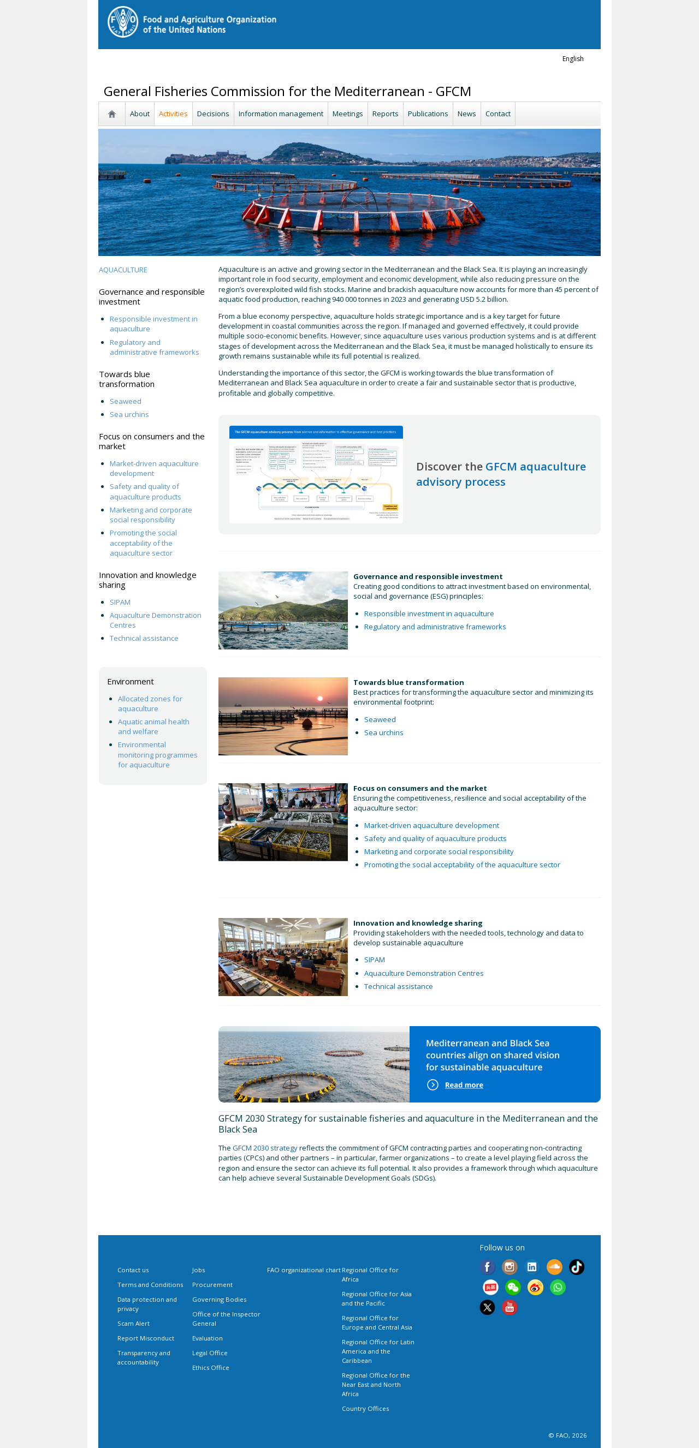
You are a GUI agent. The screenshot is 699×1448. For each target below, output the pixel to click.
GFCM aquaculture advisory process (501, 474)
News (467, 113)
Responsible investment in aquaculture (430, 613)
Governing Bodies (219, 1299)
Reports (385, 113)
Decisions (213, 113)
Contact (498, 113)
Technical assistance (144, 638)
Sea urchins (129, 414)
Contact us (133, 1270)
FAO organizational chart (304, 1270)
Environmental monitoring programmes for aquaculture (158, 754)
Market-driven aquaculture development (431, 825)
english (573, 58)
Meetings (348, 113)
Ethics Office (210, 1367)
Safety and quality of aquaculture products (145, 491)
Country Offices (365, 1408)
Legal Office (210, 1353)
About (140, 113)
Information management (281, 113)
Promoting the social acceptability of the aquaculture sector (143, 542)
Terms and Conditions (150, 1284)
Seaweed (125, 401)
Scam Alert (133, 1323)
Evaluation (207, 1338)
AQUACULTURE (123, 270)
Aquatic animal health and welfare (153, 726)
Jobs (198, 1270)
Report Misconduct (145, 1338)
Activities (173, 113)
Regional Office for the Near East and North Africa (376, 1384)
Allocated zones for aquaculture (150, 703)
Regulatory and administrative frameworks (155, 347)
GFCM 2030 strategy (265, 1148)
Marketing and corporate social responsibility (151, 515)
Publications (428, 113)
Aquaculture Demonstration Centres (424, 973)
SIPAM (120, 602)
